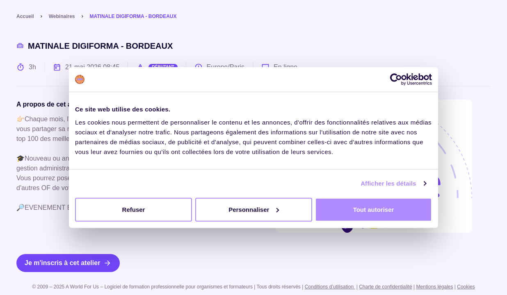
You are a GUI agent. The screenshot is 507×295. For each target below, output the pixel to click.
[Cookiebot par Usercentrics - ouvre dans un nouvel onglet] (396, 79)
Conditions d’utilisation (330, 287)
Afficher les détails (388, 183)
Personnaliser (253, 209)
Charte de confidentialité (385, 287)
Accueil (25, 16)
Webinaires (62, 16)
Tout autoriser (373, 209)
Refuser (133, 209)
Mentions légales (434, 287)
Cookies (466, 287)
